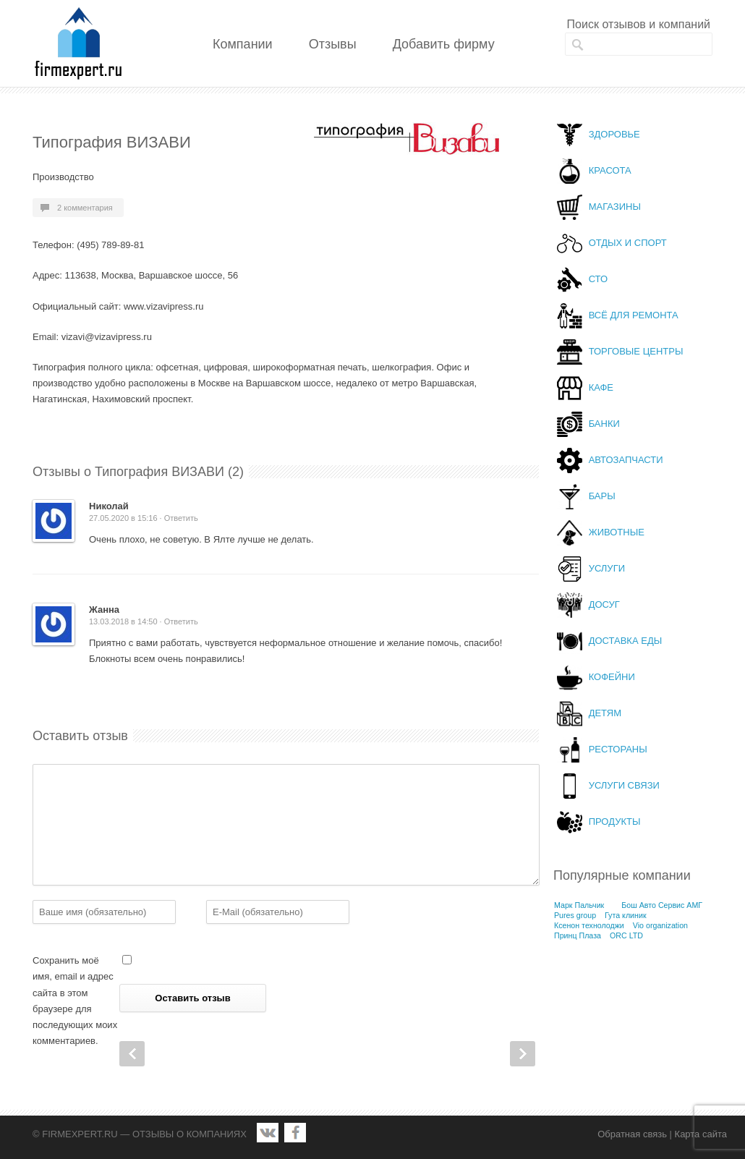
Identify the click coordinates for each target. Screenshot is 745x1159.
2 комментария (85, 207)
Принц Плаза (577, 935)
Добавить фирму (444, 44)
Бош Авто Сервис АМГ (661, 905)
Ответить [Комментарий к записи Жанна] (181, 621)
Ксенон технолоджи (589, 925)
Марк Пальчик (579, 905)
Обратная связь (632, 1134)
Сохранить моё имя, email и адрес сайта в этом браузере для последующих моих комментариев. (75, 1000)
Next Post (522, 1053)
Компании (243, 44)
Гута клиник (626, 915)
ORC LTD (626, 935)
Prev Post (132, 1053)
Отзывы (333, 44)
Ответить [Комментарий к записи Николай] (181, 518)
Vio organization (660, 925)
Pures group (575, 915)
